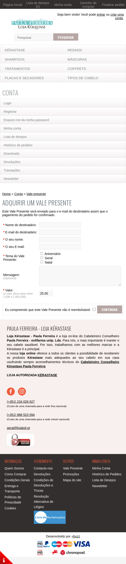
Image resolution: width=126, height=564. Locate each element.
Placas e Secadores (24, 78)
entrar (101, 14)
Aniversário (49, 257)
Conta (18, 194)
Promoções (71, 481)
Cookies (10, 515)
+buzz (75, 543)
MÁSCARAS (77, 59)
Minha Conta (101, 475)
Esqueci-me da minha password (26, 120)
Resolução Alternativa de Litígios (43, 509)
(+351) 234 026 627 (21, 408)
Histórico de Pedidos (106, 481)
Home (6, 194)
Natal (45, 266)
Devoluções (12, 162)
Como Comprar (15, 481)
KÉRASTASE (15, 50)
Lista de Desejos (104, 487)
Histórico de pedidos (18, 145)
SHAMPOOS (15, 59)
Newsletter (11, 179)
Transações (12, 170)
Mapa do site (72, 487)
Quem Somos (14, 475)
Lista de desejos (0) (37, 4)
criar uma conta (117, 16)
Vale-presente (36, 194)
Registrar (10, 111)
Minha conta (63, 5)
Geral (45, 262)
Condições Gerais (17, 487)
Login (7, 103)
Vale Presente (73, 475)
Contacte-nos (43, 475)
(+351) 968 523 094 (21, 422)
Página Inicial (12, 5)
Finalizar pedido (113, 5)
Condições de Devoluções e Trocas (43, 492)
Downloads (11, 153)
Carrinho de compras (88, 4)
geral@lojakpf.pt (18, 435)
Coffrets (77, 69)
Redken (75, 50)
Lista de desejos (15, 137)
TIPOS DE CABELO (83, 78)
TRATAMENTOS (17, 69)
